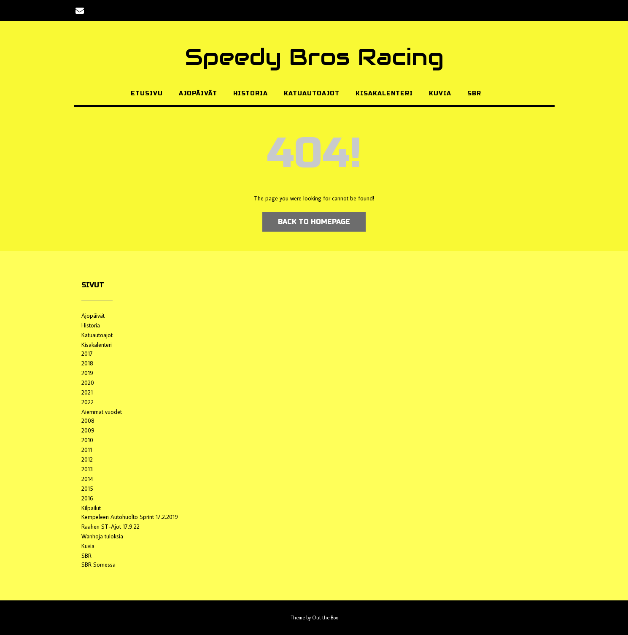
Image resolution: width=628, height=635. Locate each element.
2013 (87, 469)
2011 (86, 450)
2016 (87, 498)
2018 (87, 363)
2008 (87, 420)
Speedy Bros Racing (314, 57)
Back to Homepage (314, 222)
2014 (87, 479)
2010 (87, 440)
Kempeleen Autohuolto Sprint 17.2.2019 (129, 517)
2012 (87, 459)
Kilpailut (91, 508)
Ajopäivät (198, 93)
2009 (87, 430)
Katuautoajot (312, 93)
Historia (250, 93)
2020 (87, 382)
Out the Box (325, 617)
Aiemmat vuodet (101, 412)
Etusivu (147, 93)
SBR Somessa (98, 564)
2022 (87, 402)
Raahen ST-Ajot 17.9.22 (110, 526)
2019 (87, 373)
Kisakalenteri (384, 93)
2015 (87, 488)
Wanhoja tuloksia (102, 536)
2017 (87, 353)
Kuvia (440, 93)
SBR (474, 93)
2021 (87, 392)
